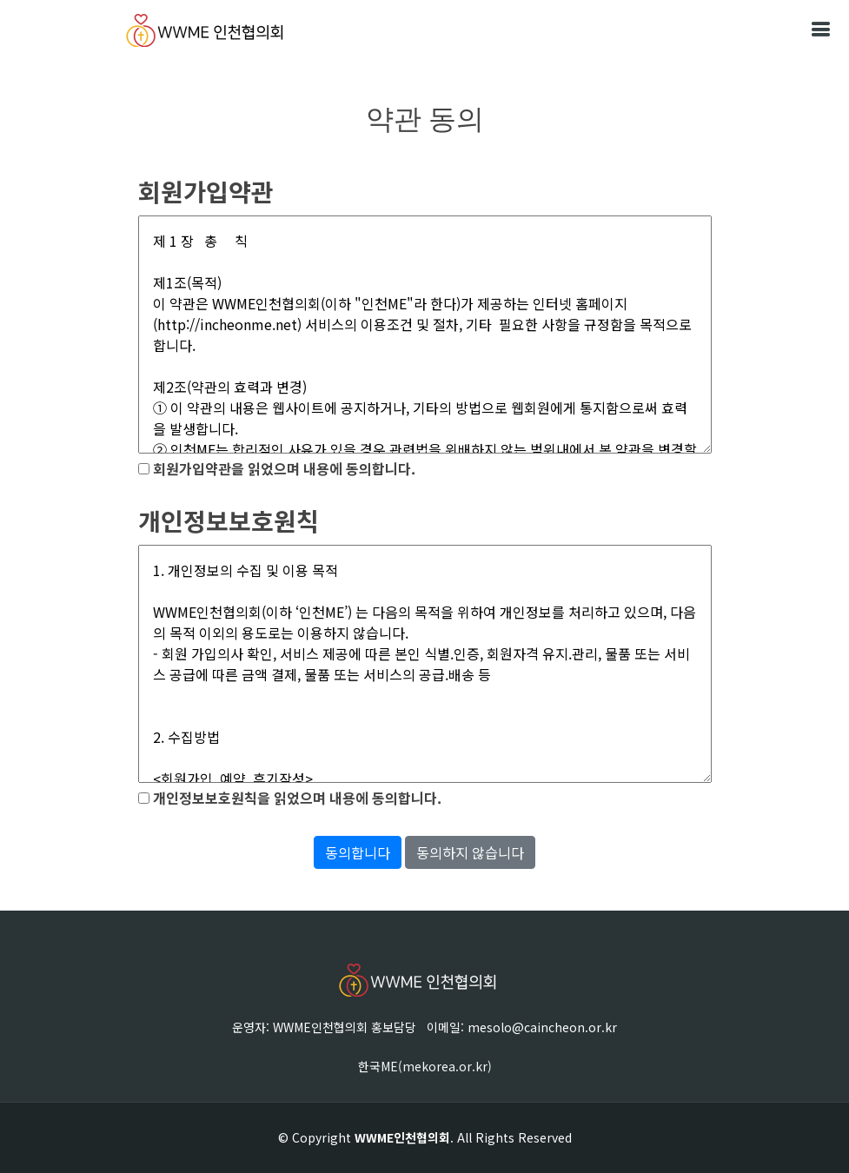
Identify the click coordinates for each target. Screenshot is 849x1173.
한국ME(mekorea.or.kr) (425, 1066)
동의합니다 (357, 852)
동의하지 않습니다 (470, 852)
